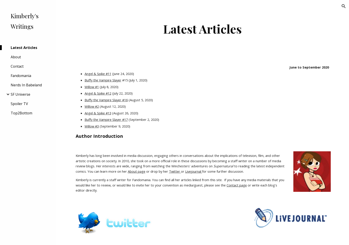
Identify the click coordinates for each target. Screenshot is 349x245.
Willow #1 (92, 87)
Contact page (237, 185)
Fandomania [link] (21, 75)
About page (136, 171)
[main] (202, 29)
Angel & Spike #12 (98, 93)
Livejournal (193, 171)
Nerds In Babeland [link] (26, 85)
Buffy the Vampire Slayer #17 (106, 119)
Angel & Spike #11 (98, 73)
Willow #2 (92, 106)
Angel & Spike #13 (98, 113)
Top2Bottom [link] (21, 113)
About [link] (16, 57)
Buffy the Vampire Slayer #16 (106, 100)
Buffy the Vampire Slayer (103, 80)
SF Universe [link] (20, 94)
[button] (343, 6)
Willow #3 (92, 126)
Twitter (175, 171)
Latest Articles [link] (24, 47)
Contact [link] (17, 66)
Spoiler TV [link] (19, 103)
